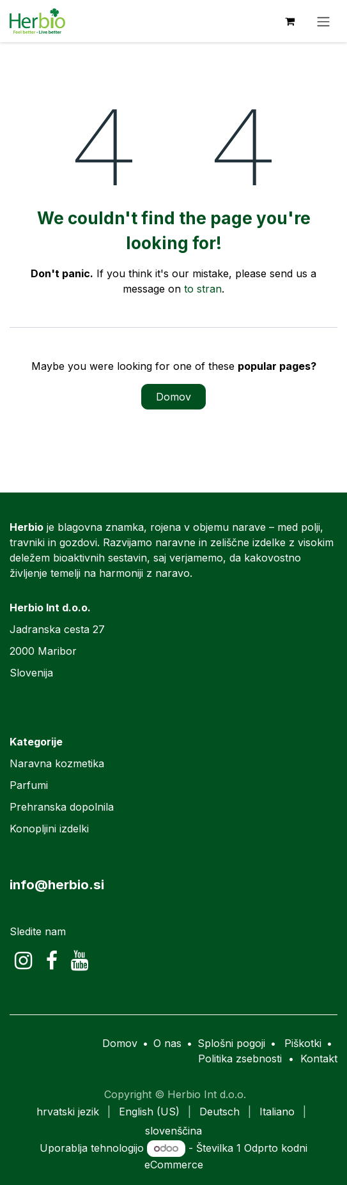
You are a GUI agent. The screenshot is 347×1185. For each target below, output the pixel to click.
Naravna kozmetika (57, 763)
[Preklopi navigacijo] (323, 21)
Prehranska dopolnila (62, 806)
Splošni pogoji (231, 1043)
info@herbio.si (57, 884)
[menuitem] (67, 1111)
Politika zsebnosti (240, 1058)
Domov (173, 396)
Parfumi (29, 785)
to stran (203, 288)
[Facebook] (52, 960)
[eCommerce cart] (289, 21)
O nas (167, 1043)
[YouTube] (79, 960)
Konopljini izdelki (49, 828)
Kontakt (318, 1058)
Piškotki (302, 1043)
